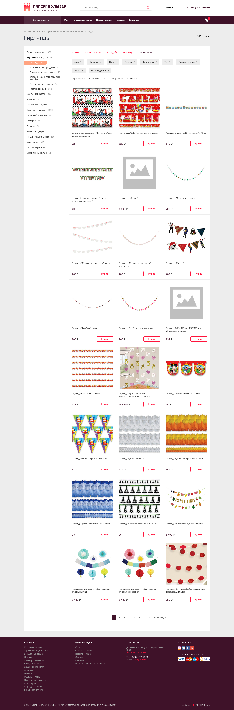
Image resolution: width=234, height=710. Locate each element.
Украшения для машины (44, 84)
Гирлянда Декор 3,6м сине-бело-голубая (91, 523)
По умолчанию (95, 78)
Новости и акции (104, 20)
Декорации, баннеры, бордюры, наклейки (45, 78)
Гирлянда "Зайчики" (128, 197)
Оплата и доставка (83, 20)
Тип (166, 62)
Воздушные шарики (40, 110)
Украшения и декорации (68, 31)
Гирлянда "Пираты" (175, 263)
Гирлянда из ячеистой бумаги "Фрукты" (184, 523)
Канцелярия (35, 142)
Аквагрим (33, 121)
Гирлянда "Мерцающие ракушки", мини (91, 263)
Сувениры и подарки (39, 104)
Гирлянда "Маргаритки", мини (180, 197)
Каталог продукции (44, 31)
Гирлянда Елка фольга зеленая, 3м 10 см (138, 523)
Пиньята (33, 126)
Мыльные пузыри (37, 131)
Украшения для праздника (44, 67)
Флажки (75, 52)
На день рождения (92, 52)
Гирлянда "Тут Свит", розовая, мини (136, 328)
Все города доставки (136, 652)
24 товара (131, 78)
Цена (76, 62)
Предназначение (187, 62)
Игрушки (34, 99)
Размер (128, 62)
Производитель (98, 70)
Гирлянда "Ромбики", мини (84, 328)
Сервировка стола (39, 52)
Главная (28, 31)
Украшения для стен (39, 153)
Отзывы (121, 20)
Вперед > (160, 617)
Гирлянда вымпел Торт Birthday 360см (90, 458)
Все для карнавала (39, 94)
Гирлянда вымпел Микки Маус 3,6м (183, 393)
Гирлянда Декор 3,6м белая (131, 458)
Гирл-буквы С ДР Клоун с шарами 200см (138, 132)
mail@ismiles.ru (140, 659)
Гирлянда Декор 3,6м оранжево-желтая (184, 458)
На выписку (127, 52)
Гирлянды (37, 62)
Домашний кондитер (39, 115)
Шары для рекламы (38, 147)
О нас (66, 20)
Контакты (134, 20)
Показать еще (147, 52)
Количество (148, 62)
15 (148, 617)
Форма (77, 70)
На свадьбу (111, 52)
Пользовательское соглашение (90, 663)
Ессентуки (169, 8)
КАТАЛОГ (29, 642)
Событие (94, 62)
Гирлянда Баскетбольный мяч (86, 393)
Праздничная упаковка (40, 137)
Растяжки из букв (41, 89)
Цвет (111, 62)
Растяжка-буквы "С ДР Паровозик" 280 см (186, 132)
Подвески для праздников (45, 72)
